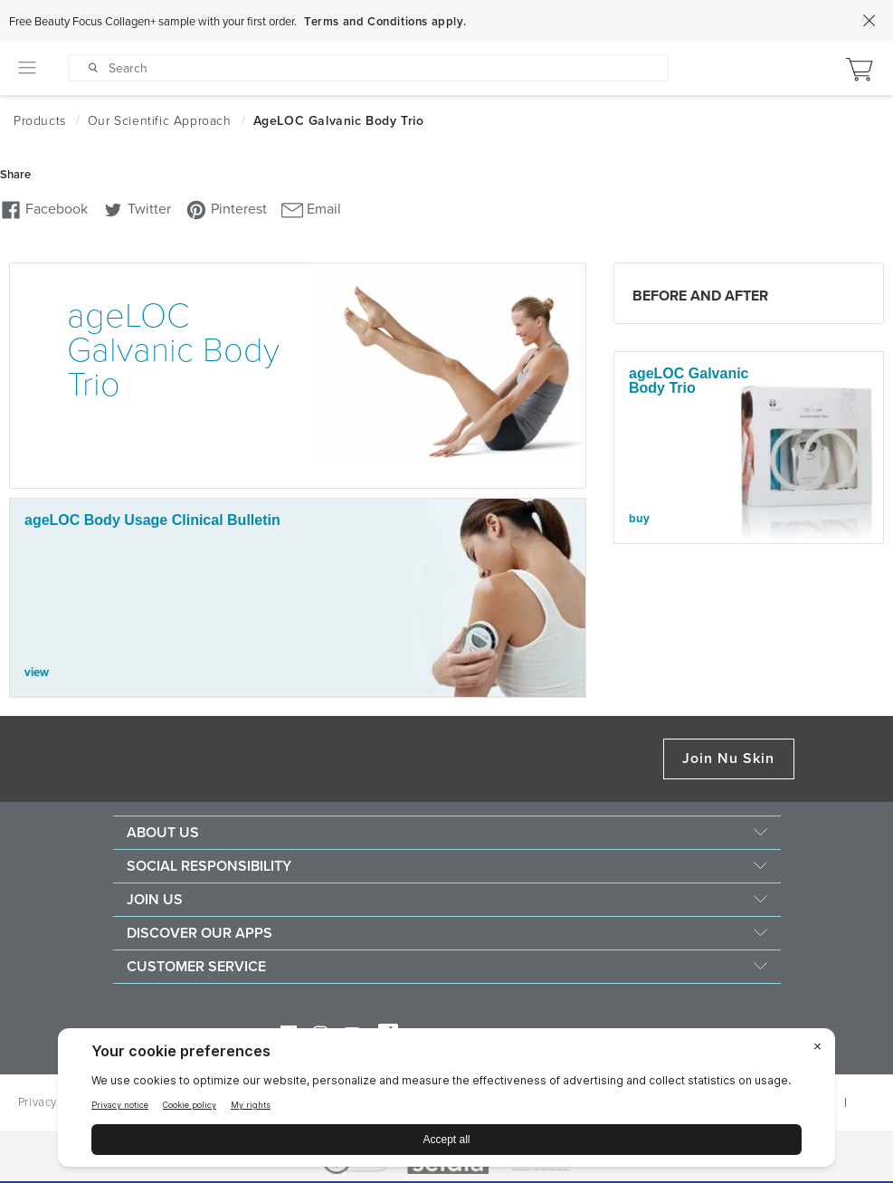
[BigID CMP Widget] (446, 1102)
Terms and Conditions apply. (385, 21)
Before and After (700, 296)
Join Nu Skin (728, 758)
